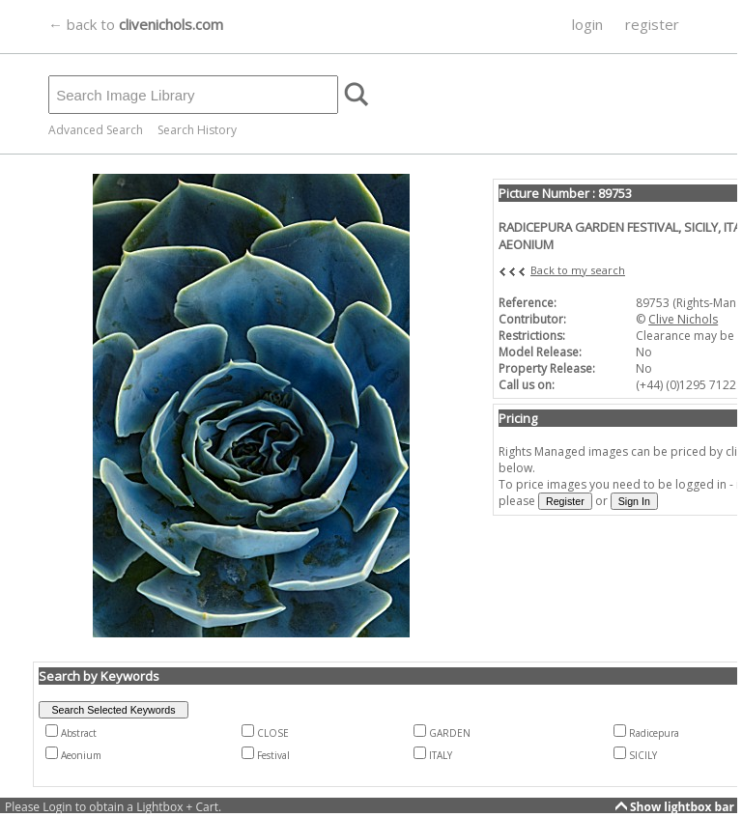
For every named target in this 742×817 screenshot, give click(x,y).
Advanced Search (95, 130)
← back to (135, 24)
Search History (197, 130)
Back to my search (577, 270)
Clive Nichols (683, 319)
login (587, 24)
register (652, 24)
